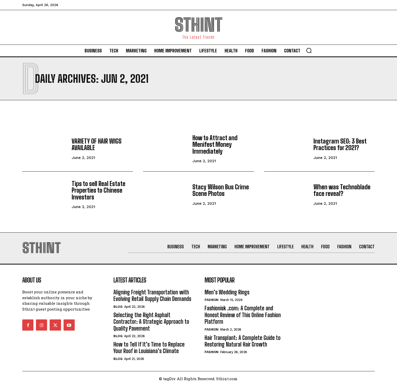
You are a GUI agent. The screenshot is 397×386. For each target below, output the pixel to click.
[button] (309, 50)
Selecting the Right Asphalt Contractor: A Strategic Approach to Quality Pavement (151, 322)
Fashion (212, 300)
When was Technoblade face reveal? (341, 190)
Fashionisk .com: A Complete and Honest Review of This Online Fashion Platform (243, 315)
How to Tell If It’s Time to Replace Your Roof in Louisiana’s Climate (149, 347)
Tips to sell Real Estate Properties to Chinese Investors (98, 190)
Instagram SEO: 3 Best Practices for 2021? (340, 144)
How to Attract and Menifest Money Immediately (214, 144)
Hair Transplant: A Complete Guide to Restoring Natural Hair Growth (243, 341)
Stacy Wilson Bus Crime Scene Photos (220, 190)
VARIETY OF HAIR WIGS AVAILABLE (97, 144)
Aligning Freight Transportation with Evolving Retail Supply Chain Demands (152, 295)
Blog (117, 307)
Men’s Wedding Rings (227, 292)
